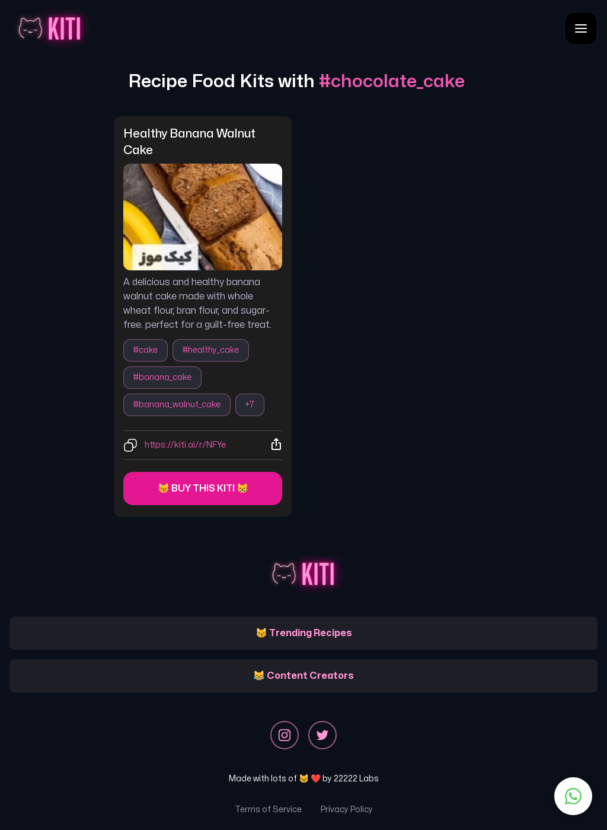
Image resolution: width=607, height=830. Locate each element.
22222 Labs (356, 779)
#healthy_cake (211, 350)
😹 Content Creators (303, 676)
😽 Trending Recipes (303, 633)
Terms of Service (268, 809)
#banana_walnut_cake (177, 404)
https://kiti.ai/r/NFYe (185, 445)
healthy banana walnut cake (190, 142)
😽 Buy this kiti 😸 (203, 488)
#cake (145, 350)
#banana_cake (162, 377)
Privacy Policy (347, 809)
